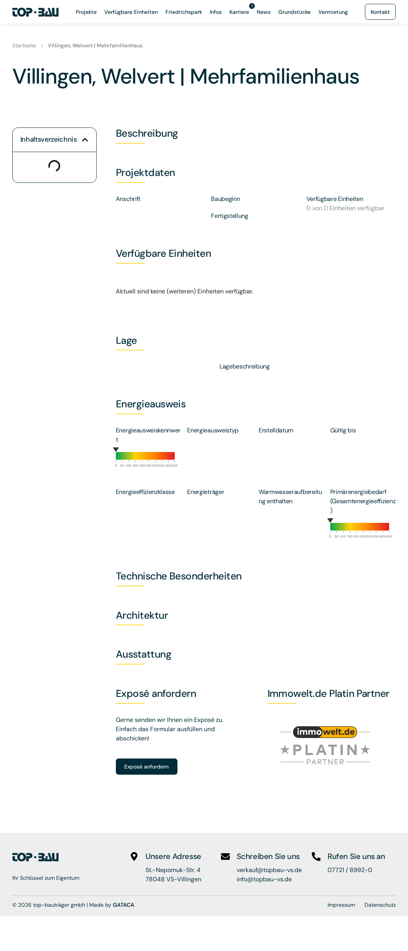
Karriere (241, 9)
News (264, 11)
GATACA (123, 904)
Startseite (24, 45)
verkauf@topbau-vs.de (269, 870)
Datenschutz (380, 904)
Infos (216, 11)
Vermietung (333, 11)
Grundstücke (294, 11)
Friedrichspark (184, 11)
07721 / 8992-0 (350, 870)
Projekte (86, 11)
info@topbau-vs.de (264, 879)
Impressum (341, 904)
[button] (85, 139)
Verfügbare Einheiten (131, 11)
